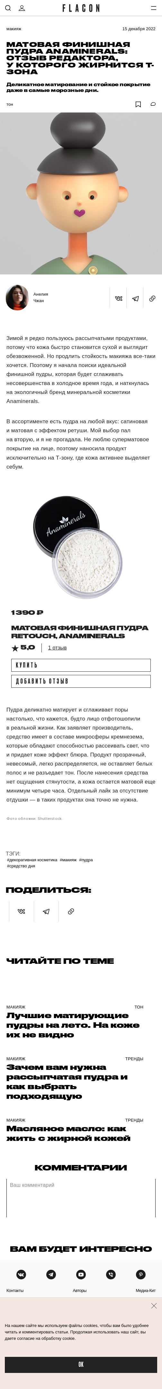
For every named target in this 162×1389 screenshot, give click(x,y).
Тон (9, 104)
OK (81, 1364)
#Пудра (86, 859)
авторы (79, 1290)
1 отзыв (57, 647)
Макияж (13, 28)
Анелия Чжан (40, 297)
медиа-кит (146, 1290)
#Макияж (68, 859)
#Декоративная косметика (32, 859)
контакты (14, 1290)
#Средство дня (21, 866)
